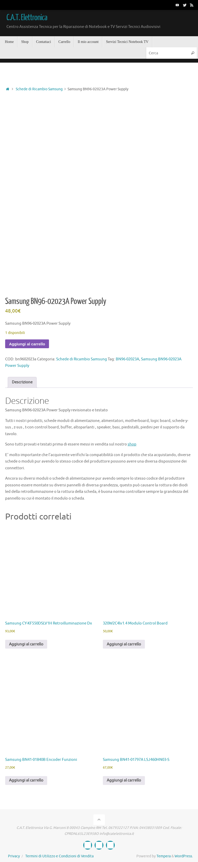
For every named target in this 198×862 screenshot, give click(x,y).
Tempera (163, 856)
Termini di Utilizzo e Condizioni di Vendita (59, 856)
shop (132, 444)
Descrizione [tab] (22, 382)
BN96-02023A (127, 359)
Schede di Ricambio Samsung (39, 89)
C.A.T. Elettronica (26, 17)
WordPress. (184, 856)
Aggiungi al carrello (27, 344)
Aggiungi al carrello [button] (26, 644)
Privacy (14, 856)
